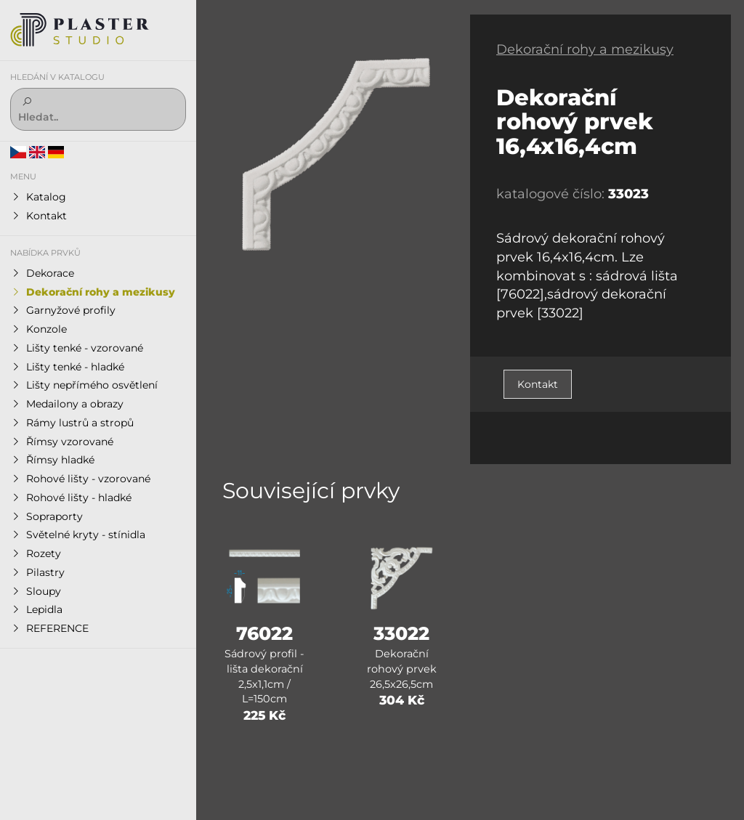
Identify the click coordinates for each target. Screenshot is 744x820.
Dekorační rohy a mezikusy (585, 49)
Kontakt (537, 384)
